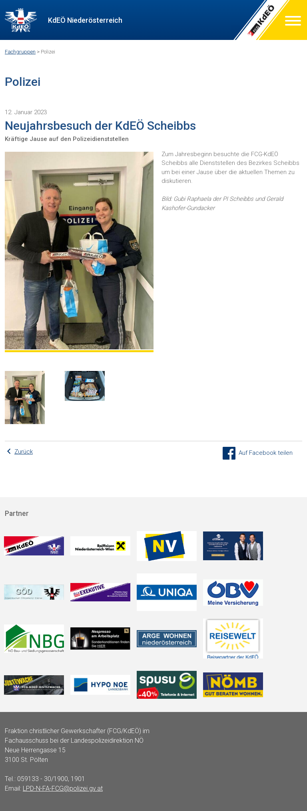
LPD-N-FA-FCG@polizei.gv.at (63, 788)
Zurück (23, 451)
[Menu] (293, 22)
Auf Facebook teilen (257, 452)
